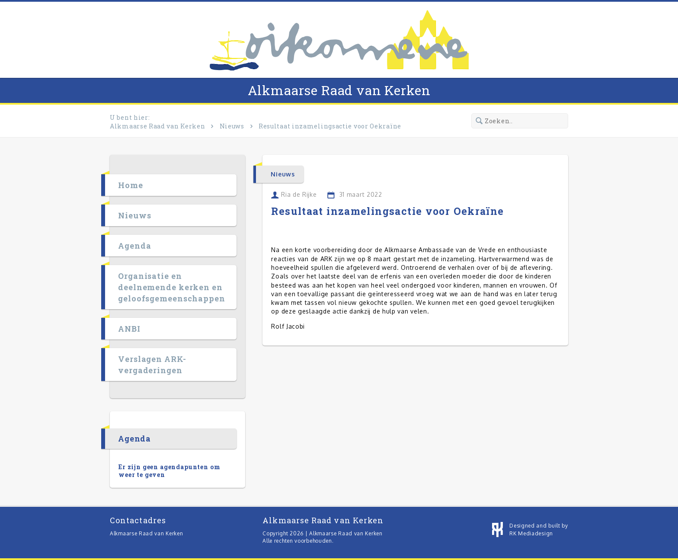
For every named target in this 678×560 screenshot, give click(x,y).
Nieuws (232, 126)
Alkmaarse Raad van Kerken (339, 90)
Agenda (134, 245)
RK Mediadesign (531, 533)
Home (130, 185)
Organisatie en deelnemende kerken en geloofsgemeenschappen (171, 287)
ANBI (129, 328)
